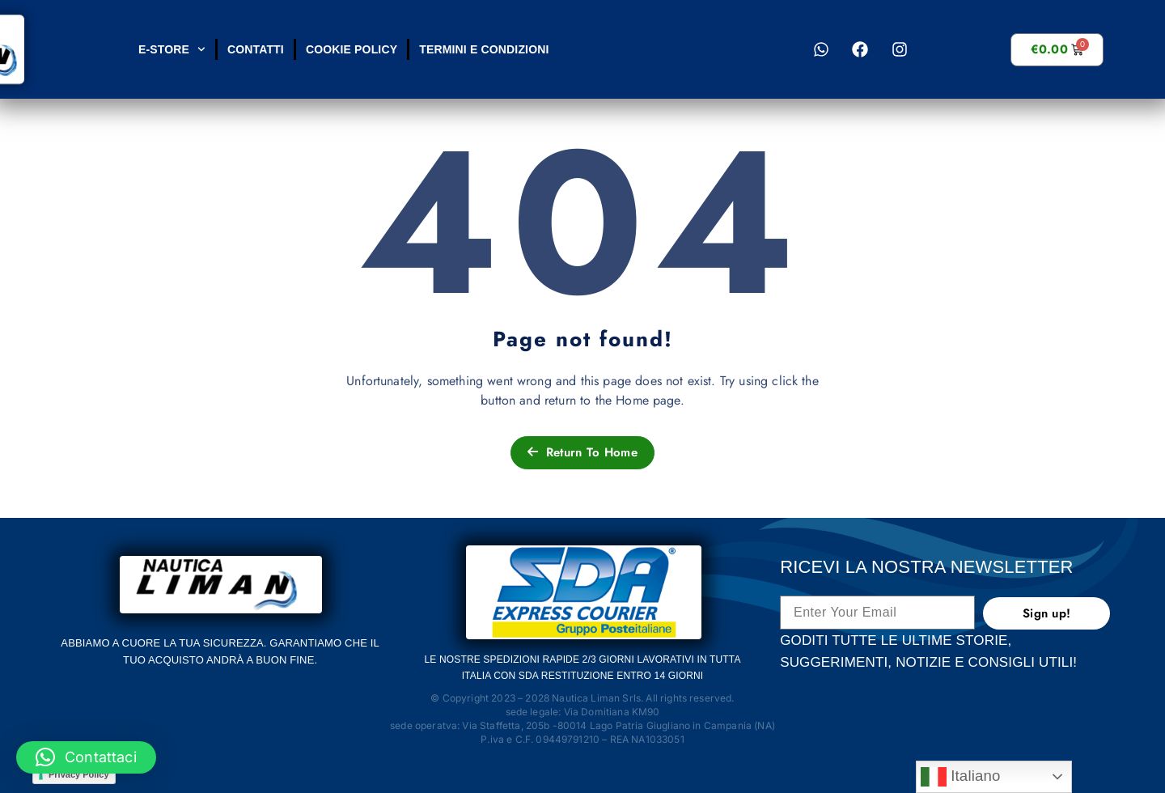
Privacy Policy (79, 774)
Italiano (961, 777)
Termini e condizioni (484, 49)
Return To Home (582, 452)
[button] (86, 757)
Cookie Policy (350, 49)
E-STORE (171, 49)
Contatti (255, 49)
